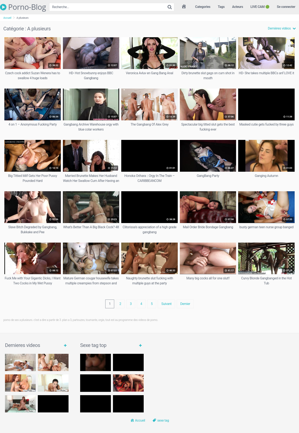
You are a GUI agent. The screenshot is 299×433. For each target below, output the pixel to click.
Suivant (166, 304)
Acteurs (237, 7)
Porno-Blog (23, 7)
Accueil (7, 17)
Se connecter (286, 7)
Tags (221, 7)
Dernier (185, 304)
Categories (202, 7)
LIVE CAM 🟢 (259, 7)
